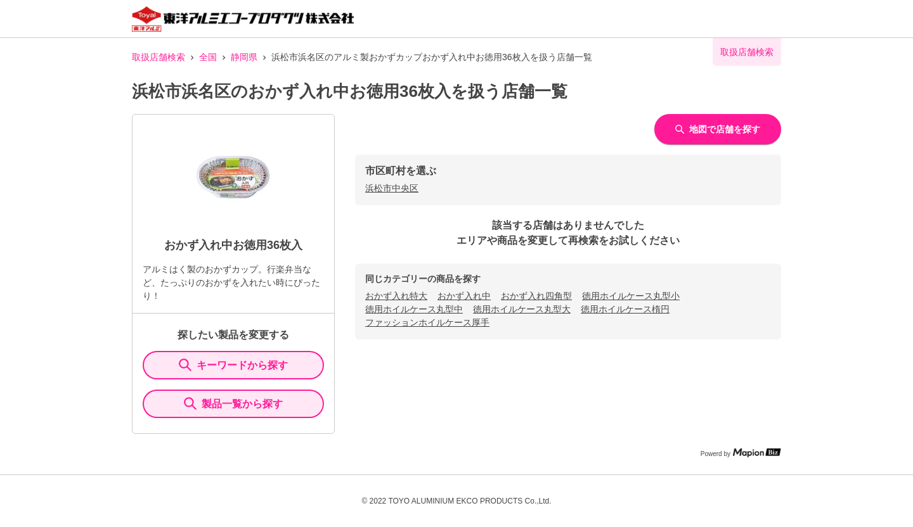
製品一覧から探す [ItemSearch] (233, 403)
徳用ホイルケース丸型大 (522, 309)
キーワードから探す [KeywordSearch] (233, 365)
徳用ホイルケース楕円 (625, 309)
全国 (208, 57)
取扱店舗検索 (158, 57)
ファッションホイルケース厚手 (427, 322)
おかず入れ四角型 (536, 296)
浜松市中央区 (391, 188)
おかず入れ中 (464, 296)
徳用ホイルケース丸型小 (631, 296)
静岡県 (244, 57)
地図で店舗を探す (717, 129)
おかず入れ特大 (396, 296)
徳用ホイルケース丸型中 (414, 309)
